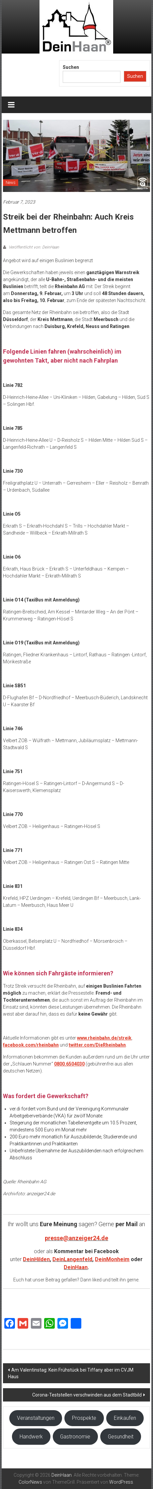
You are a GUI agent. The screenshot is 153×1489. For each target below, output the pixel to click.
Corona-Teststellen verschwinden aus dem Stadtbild (87, 1395)
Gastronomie (75, 1436)
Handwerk (31, 1436)
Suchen (71, 67)
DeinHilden (36, 1259)
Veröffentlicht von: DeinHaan (33, 247)
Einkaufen (125, 1418)
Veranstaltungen (35, 1418)
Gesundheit (120, 1436)
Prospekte (84, 1418)
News (11, 182)
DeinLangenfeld (72, 1259)
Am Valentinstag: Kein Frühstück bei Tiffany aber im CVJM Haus (70, 1373)
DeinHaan (76, 1267)
